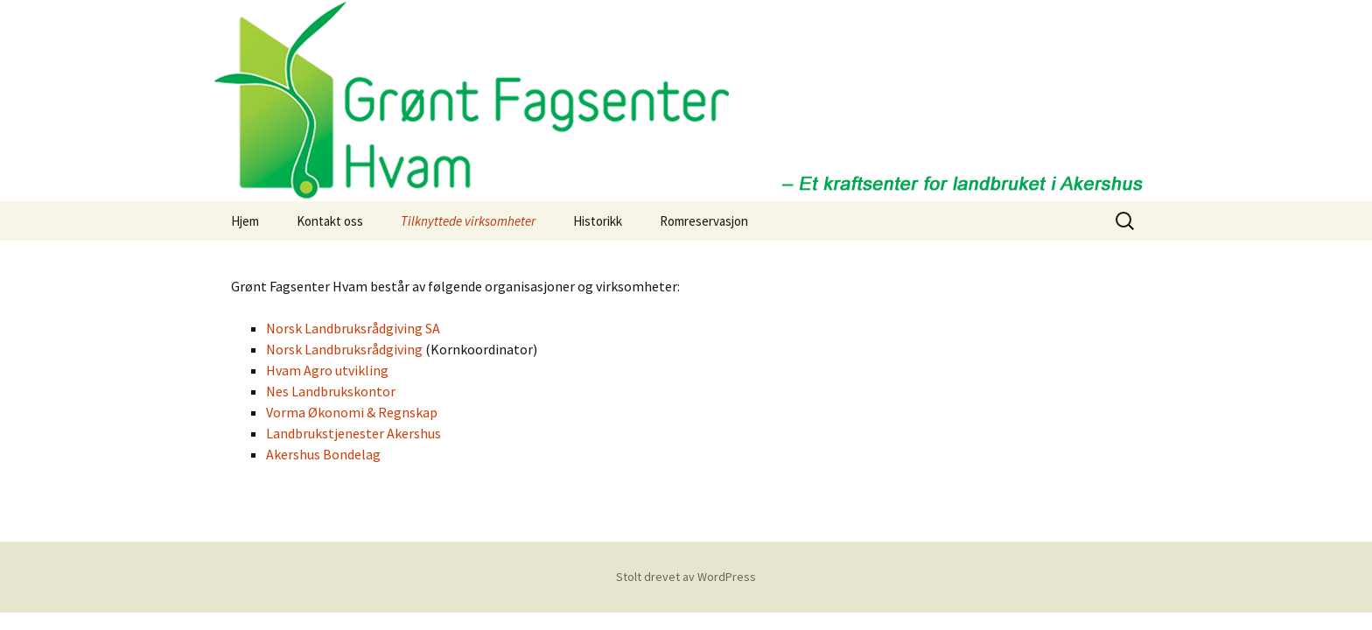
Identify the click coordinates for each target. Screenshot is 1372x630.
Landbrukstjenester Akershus (353, 433)
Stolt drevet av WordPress (686, 576)
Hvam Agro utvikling (327, 370)
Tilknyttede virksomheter (468, 221)
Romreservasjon (704, 221)
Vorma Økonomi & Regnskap (352, 412)
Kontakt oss (330, 221)
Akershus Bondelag (323, 454)
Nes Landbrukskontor (331, 391)
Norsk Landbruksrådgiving (344, 349)
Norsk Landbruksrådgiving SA (353, 328)
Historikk (597, 221)
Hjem (245, 221)
